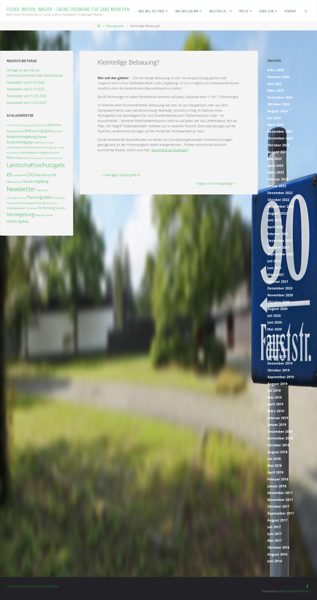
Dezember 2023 (279, 131)
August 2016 (277, 554)
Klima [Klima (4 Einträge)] (10, 157)
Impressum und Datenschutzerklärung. (32, 586)
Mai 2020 (274, 329)
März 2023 (275, 172)
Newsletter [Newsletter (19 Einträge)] (21, 189)
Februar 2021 (277, 281)
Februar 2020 (277, 349)
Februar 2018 (277, 479)
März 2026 (275, 70)
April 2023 (275, 165)
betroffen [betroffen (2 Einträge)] (58, 131)
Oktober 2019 (278, 370)
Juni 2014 (274, 561)
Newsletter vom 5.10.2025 (26, 89)
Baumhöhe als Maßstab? (169, 150)
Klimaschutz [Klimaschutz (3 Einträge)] (22, 158)
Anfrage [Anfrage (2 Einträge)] (36, 125)
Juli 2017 (274, 527)
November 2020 (280, 295)
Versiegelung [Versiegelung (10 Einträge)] (20, 214)
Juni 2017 (274, 534)
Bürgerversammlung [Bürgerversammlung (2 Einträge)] (43, 142)
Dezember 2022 (279, 193)
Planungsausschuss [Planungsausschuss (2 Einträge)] (16, 197)
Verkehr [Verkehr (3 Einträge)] (61, 208)
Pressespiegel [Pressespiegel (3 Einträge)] (26, 203)
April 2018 (275, 472)
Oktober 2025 (278, 77)
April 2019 (275, 404)
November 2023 (280, 138)
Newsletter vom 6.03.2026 (26, 82)
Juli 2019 (274, 390)
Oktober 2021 (278, 247)
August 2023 (277, 152)
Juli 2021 (274, 261)
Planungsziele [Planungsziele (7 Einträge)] (39, 197)
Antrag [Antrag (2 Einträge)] (43, 125)
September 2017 (280, 513)
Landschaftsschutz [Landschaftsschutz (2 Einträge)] (54, 158)
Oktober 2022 (278, 199)
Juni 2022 (274, 220)
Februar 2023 (277, 179)
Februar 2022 (277, 234)
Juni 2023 (274, 158)
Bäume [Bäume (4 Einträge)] (42, 137)
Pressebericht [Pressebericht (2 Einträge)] (59, 197)
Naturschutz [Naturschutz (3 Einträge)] (14, 181)
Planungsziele (115, 26)
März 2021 (275, 274)
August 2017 (277, 520)
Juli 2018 (274, 458)
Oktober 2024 (278, 104)
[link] (306, 11)
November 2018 (280, 438)
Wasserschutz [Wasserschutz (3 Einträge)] (44, 215)
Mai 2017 (274, 540)
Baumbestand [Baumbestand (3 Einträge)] (15, 131)
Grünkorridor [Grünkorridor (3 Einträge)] (32, 147)
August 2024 (277, 111)
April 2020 (275, 336)
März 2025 (275, 90)
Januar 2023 (276, 186)
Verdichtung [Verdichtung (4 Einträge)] (46, 208)
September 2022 (280, 206)
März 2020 (275, 343)
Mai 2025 (274, 84)
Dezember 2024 (279, 97)
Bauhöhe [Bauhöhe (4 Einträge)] (54, 125)
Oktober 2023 (278, 145)
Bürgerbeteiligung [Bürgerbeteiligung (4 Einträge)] (19, 142)
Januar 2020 (276, 356)
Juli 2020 (274, 315)
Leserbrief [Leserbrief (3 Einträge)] (19, 175)
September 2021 (280, 254)
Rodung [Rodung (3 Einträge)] (40, 203)
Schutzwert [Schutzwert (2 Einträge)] (51, 203)
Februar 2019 (277, 418)
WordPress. (302, 591)
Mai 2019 (274, 397)
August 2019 (277, 384)
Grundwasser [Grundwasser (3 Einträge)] (15, 147)
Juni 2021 (274, 268)
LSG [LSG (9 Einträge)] (30, 174)
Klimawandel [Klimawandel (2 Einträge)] (37, 158)
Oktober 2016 (278, 547)
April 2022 (275, 227)
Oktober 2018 (278, 445)
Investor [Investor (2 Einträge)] (60, 147)
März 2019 (275, 411)
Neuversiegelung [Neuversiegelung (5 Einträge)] (35, 181)
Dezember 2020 (279, 288)
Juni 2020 (274, 322)
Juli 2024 (274, 118)
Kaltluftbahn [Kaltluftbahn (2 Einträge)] (13, 152)
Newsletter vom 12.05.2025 (26, 96)
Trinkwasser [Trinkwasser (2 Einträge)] (31, 208)
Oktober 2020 (278, 302)
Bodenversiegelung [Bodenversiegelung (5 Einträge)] (21, 136)
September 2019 (280, 377)
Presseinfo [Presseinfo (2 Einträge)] (11, 203)
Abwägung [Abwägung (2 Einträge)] (26, 125)
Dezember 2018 (279, 431)
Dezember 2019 (279, 363)
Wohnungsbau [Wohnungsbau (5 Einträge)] (18, 221)
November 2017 (280, 499)
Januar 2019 (276, 424)
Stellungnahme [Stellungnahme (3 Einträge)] (16, 208)
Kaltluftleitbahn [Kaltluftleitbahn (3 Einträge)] (29, 152)
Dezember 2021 (279, 240)
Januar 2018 (276, 486)
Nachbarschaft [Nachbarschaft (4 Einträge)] (45, 175)
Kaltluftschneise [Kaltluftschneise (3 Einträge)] (49, 152)
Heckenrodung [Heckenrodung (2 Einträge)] (49, 147)
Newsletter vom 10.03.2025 (26, 102)
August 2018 (277, 452)
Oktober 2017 (278, 506)
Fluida (287, 591)
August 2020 (277, 308)
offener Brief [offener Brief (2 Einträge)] (42, 190)
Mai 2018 (274, 465)
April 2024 (275, 124)
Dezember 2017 (279, 493)
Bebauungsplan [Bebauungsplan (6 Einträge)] (39, 130)
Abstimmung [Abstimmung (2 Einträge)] (13, 125)
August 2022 (277, 213)
